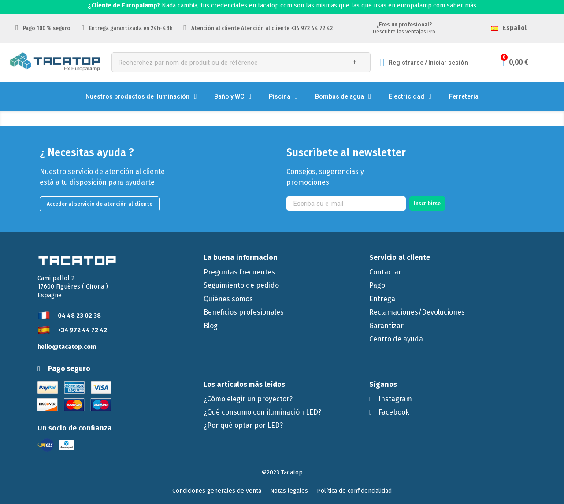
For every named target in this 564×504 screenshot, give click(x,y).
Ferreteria (464, 96)
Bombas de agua (343, 96)
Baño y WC (232, 96)
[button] (100, 203)
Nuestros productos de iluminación (141, 96)
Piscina (283, 96)
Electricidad (410, 96)
